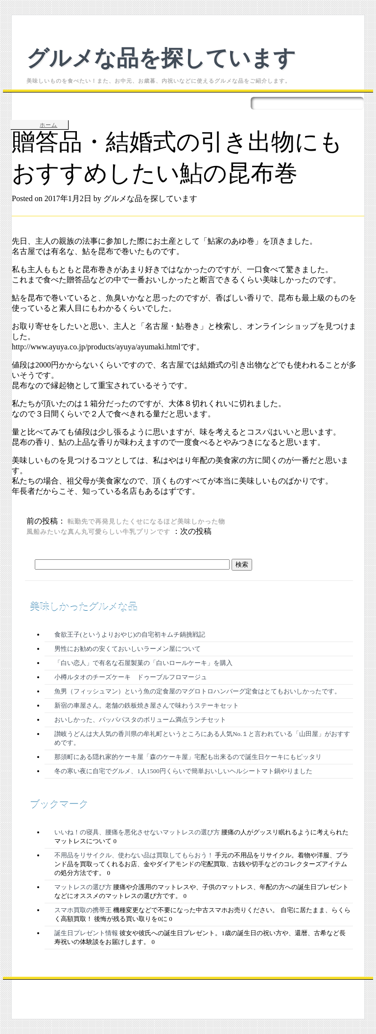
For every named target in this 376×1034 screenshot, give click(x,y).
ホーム (48, 125)
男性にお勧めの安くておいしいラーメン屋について (127, 648)
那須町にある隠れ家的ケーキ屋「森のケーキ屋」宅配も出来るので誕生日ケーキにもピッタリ (188, 756)
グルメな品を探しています (161, 56)
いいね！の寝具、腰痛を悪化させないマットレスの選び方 (137, 832)
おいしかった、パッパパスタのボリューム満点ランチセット (140, 719)
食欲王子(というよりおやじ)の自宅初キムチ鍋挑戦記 (129, 634)
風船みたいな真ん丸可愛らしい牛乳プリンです (98, 531)
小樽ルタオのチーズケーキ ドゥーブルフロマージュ (130, 677)
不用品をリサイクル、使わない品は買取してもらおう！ (133, 855)
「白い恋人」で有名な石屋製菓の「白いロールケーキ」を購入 (143, 662)
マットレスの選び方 (83, 887)
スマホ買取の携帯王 (83, 910)
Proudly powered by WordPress (121, 987)
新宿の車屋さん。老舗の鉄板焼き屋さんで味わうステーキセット (146, 705)
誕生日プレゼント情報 (86, 933)
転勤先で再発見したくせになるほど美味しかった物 (146, 521)
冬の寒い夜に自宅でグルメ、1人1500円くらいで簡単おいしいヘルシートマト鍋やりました (183, 771)
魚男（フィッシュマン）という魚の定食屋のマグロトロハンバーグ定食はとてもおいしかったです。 (197, 691)
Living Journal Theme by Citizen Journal (240, 987)
